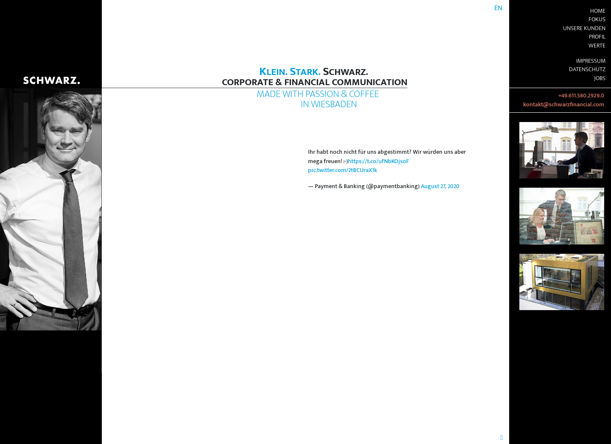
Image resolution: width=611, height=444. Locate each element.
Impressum (590, 61)
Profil (597, 37)
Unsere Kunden (584, 28)
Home (597, 11)
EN (498, 8)
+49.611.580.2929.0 (581, 95)
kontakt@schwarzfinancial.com (563, 104)
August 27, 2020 (440, 186)
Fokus (597, 19)
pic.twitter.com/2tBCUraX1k (342, 170)
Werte (597, 46)
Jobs (599, 78)
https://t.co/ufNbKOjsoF (378, 161)
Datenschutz (587, 69)
